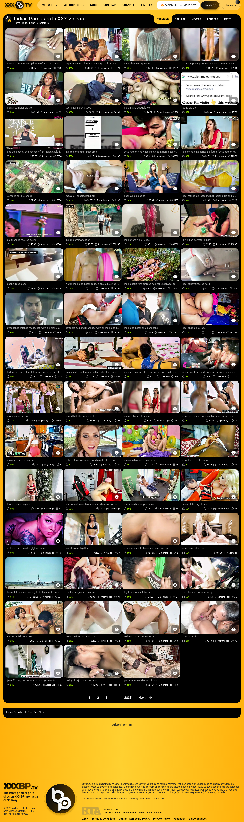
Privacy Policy (161, 818)
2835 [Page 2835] (128, 698)
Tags (24, 22)
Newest (196, 19)
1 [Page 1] (89, 698)
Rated (227, 19)
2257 (85, 818)
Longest (212, 19)
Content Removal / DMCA (134, 818)
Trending (163, 19)
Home (17, 22)
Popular (180, 19)
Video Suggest (197, 818)
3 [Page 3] (107, 698)
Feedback (179, 818)
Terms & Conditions (103, 818)
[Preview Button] (58, 56)
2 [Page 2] (98, 698)
